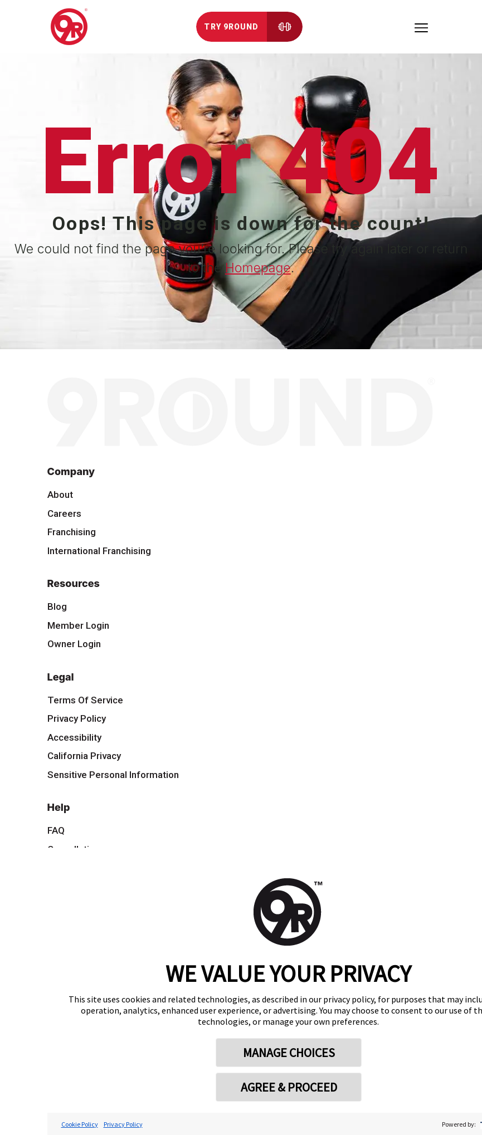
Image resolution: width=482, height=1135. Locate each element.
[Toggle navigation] (421, 26)
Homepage (258, 268)
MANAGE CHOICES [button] (289, 1052)
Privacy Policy (123, 1124)
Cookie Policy (79, 1124)
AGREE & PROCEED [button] (289, 1087)
